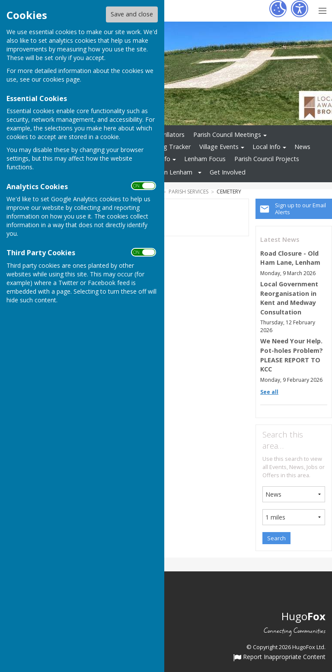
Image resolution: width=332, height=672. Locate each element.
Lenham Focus (205, 159)
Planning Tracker (167, 147)
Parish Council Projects (266, 159)
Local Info (266, 147)
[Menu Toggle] (322, 9)
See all (269, 392)
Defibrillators (166, 134)
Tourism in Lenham (164, 172)
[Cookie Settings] (278, 8)
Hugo (303, 616)
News (302, 147)
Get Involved (228, 172)
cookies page (61, 79)
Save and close (132, 14)
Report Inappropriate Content (279, 657)
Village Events (219, 147)
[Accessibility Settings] (299, 8)
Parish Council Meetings (227, 134)
